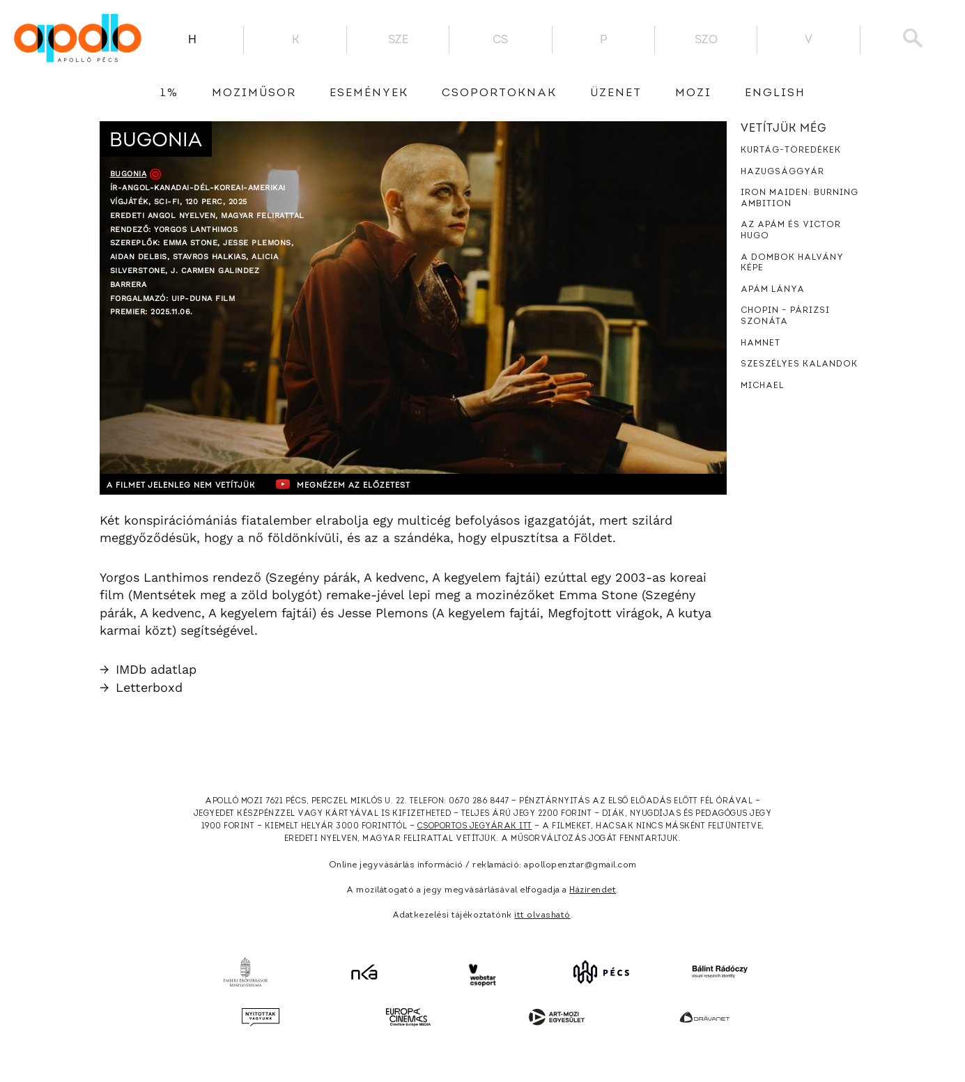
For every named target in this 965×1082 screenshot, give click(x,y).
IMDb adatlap (148, 669)
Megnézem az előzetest (370, 484)
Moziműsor (254, 93)
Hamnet (760, 343)
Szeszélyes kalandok (799, 364)
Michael (762, 386)
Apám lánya (773, 290)
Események (369, 93)
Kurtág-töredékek (791, 150)
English (775, 93)
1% (169, 93)
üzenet (616, 93)
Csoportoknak (499, 93)
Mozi (693, 93)
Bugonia (128, 173)
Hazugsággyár (782, 172)
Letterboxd (141, 687)
